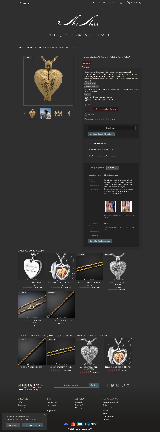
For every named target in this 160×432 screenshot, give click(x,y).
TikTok (139, 385)
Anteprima (32, 280)
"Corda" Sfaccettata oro (89, 282)
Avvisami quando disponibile (101, 134)
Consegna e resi (51, 402)
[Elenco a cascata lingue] (97, 3)
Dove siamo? (79, 405)
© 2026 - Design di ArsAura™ (80, 429)
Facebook (107, 385)
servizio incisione (91, 87)
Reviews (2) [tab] (112, 168)
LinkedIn (134, 385)
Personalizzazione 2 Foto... (61, 282)
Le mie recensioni (108, 416)
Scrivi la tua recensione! (100, 241)
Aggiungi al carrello (105, 109)
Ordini (105, 405)
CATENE (87, 94)
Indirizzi (105, 411)
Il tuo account (110, 399)
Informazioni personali (110, 402)
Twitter (112, 385)
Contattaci (78, 402)
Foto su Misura (23, 408)
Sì (105, 217)
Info (87, 35)
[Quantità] (86, 109)
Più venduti (22, 405)
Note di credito (108, 408)
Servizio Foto (90, 83)
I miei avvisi (107, 419)
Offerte (20, 402)
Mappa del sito (51, 411)
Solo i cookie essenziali (32, 425)
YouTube (118, 385)
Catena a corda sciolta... (61, 320)
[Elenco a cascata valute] (111, 3)
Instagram (128, 385)
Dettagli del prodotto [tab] (97, 168)
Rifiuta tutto (13, 425)
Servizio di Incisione (32, 282)
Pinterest (123, 385)
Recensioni (102, 35)
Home (20, 411)
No (108, 217)
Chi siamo (49, 408)
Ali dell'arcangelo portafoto (118, 283)
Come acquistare (51, 405)
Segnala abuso (130, 215)
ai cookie (14, 417)
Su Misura (74, 35)
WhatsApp (78, 408)
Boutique (56, 35)
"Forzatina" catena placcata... (32, 321)
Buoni (105, 414)
